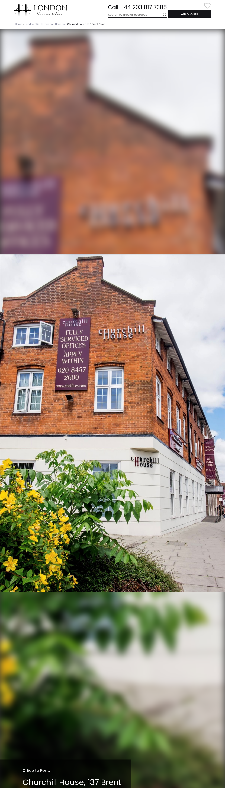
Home (18, 24)
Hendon (60, 24)
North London (44, 24)
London (29, 24)
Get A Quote (189, 14)
